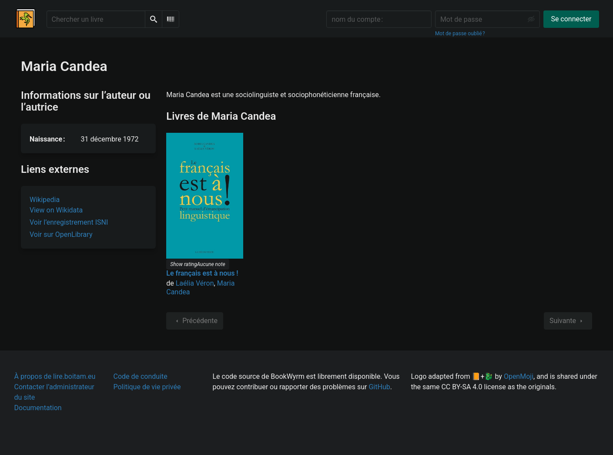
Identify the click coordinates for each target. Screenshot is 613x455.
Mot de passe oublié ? (460, 33)
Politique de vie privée (147, 387)
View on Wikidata (56, 210)
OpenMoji (518, 376)
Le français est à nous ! (202, 273)
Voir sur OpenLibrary (61, 234)
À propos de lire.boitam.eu (55, 376)
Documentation (38, 408)
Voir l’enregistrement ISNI (69, 222)
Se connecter (571, 19)
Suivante (567, 321)
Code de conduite (140, 376)
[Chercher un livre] (96, 19)
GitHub (379, 387)
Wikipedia (45, 199)
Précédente (195, 321)
